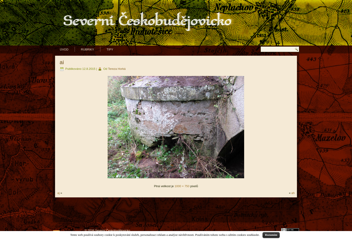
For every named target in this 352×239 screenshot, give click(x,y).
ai (62, 62)
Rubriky (87, 49)
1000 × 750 (182, 186)
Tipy (109, 49)
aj (58, 193)
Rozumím (271, 234)
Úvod (64, 49)
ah (292, 193)
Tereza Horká (117, 68)
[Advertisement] (176, 210)
